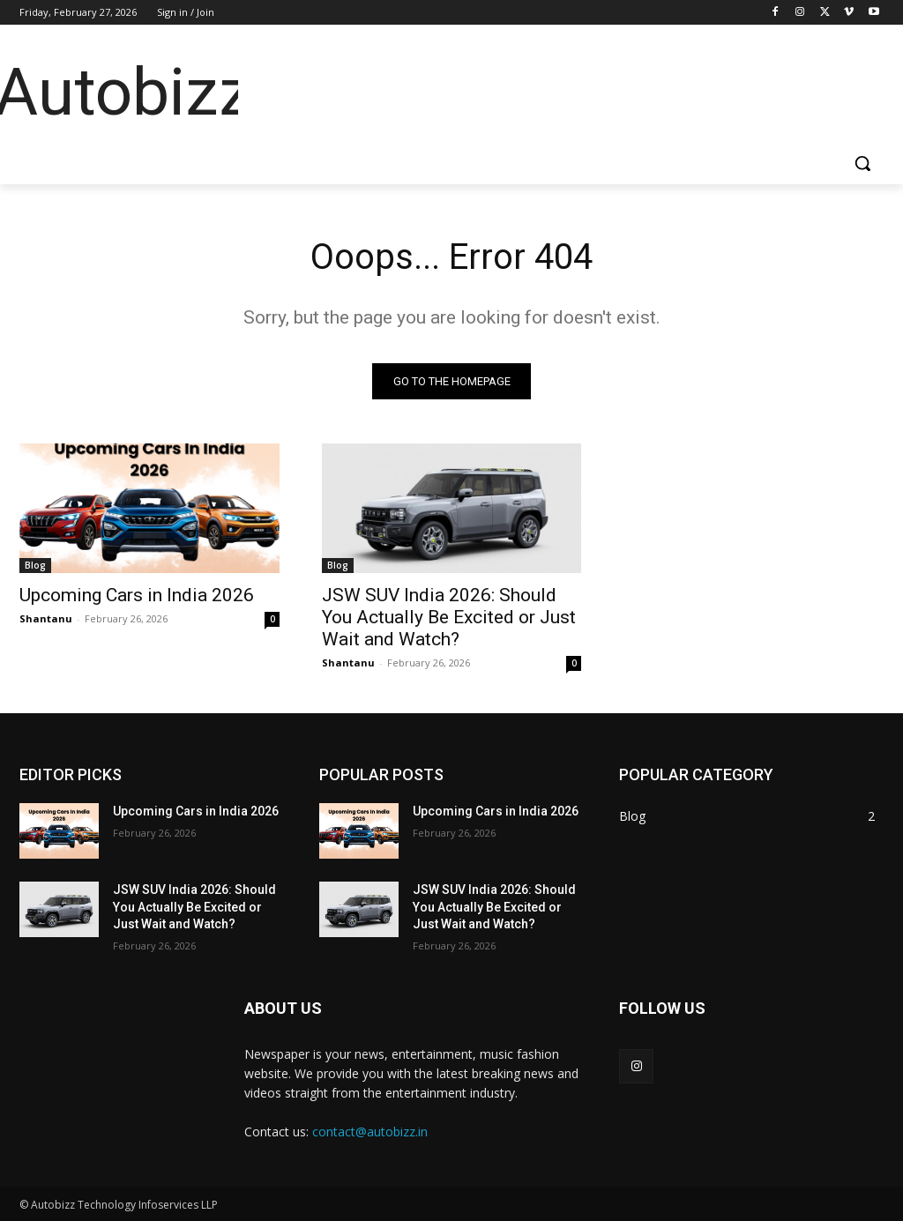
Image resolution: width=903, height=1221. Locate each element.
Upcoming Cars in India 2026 (136, 595)
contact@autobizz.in (370, 1131)
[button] (862, 163)
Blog (35, 565)
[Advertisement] (555, 89)
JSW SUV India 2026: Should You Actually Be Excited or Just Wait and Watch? (449, 617)
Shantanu (45, 618)
